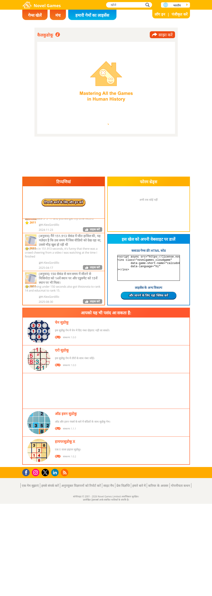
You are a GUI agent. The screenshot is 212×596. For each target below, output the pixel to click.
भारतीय (177, 5)
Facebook (27, 472)
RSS (65, 472)
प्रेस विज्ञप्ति (123, 485)
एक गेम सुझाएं (30, 485)
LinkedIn (56, 473)
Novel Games (47, 5)
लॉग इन (160, 14)
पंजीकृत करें (179, 14)
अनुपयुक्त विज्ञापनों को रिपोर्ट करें (81, 485)
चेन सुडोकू (61, 322)
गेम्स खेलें (35, 15)
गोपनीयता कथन (180, 485)
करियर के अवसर (158, 485)
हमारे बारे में (139, 485)
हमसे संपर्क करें (50, 485)
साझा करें (165, 34)
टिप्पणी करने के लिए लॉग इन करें (63, 202)
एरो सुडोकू (62, 350)
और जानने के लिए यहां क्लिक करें (148, 295)
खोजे (147, 5)
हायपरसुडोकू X (65, 441)
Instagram (36, 472)
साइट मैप (108, 485)
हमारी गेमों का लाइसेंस (92, 15)
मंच (57, 15)
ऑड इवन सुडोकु (66, 413)
